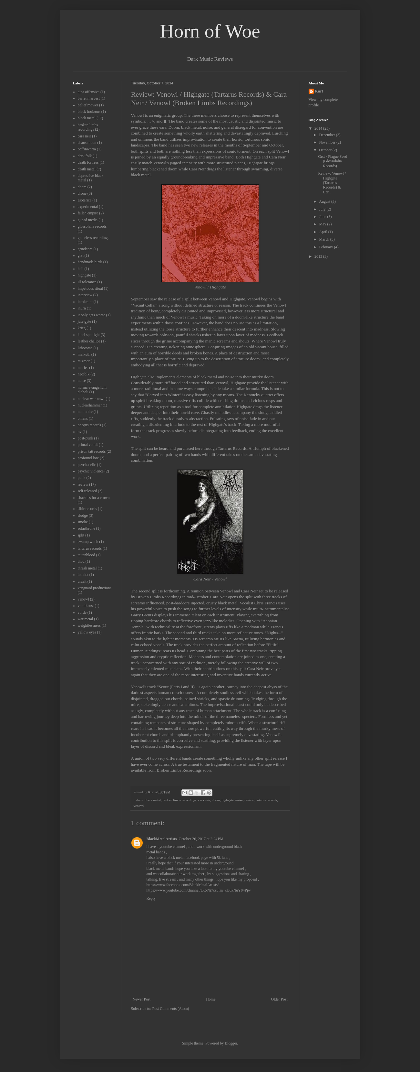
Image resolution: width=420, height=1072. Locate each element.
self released (87, 491)
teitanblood (86, 555)
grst (81, 255)
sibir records (87, 508)
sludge (83, 515)
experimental (88, 206)
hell (81, 268)
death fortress (88, 162)
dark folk (85, 156)
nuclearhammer (90, 405)
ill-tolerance (87, 282)
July (322, 209)
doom (216, 800)
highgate (227, 800)
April (323, 232)
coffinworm (87, 149)
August (325, 201)
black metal (153, 800)
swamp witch (88, 541)
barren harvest (89, 98)
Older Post (279, 999)
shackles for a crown (94, 497)
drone (82, 193)
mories (83, 367)
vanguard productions (94, 588)
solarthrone (86, 528)
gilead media (88, 220)
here (198, 448)
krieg (82, 328)
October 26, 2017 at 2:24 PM (201, 839)
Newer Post (142, 999)
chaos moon (87, 142)
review (249, 800)
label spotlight (89, 334)
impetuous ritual (90, 288)
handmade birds (90, 262)
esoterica (85, 200)
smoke (83, 522)
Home (210, 999)
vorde (82, 612)
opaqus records (89, 425)
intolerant (85, 301)
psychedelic (87, 464)
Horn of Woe (210, 31)
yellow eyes (87, 632)
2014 (318, 128)
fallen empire (88, 213)
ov (80, 431)
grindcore (85, 249)
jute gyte (84, 321)
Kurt (319, 91)
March (324, 239)
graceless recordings (93, 237)
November (327, 142)
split (81, 535)
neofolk (84, 374)
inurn (82, 308)
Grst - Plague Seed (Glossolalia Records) (332, 161)
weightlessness (89, 625)
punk (82, 477)
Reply (151, 898)
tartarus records (266, 800)
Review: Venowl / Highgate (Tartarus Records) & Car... (332, 182)
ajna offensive (88, 92)
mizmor (84, 361)
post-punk (85, 438)
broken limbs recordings (179, 800)
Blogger (231, 1043)
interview (85, 295)
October (326, 150)
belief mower (88, 105)
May (323, 224)
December (327, 135)
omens (83, 418)
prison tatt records (92, 451)
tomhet (83, 574)
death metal (87, 169)
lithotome (85, 348)
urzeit (82, 581)
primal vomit (88, 444)
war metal (85, 619)
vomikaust (86, 605)
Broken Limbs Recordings (179, 770)
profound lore (88, 458)
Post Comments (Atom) (170, 1008)
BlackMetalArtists (162, 839)
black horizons (89, 111)
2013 (318, 256)
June (323, 216)
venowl (139, 805)
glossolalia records (92, 226)
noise (239, 800)
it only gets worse (91, 315)
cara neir (204, 800)
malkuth (84, 354)
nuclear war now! (91, 398)
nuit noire (85, 411)
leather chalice (89, 341)
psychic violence (91, 471)
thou (81, 561)
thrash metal (87, 568)
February (326, 247)
